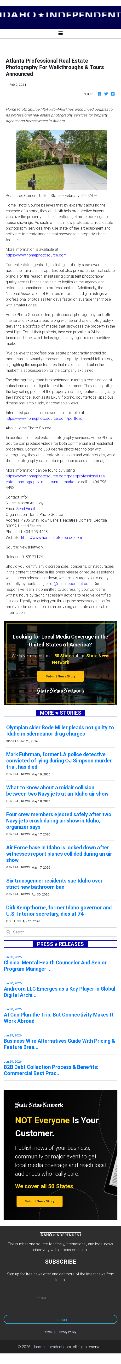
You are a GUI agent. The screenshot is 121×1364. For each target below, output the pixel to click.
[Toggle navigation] (61, 33)
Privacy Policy (67, 1332)
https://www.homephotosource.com (36, 255)
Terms (47, 1332)
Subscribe (61, 1320)
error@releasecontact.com (69, 583)
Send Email (25, 508)
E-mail (41, 1297)
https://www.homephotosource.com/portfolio (44, 418)
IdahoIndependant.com (51, 1346)
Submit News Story (60, 676)
